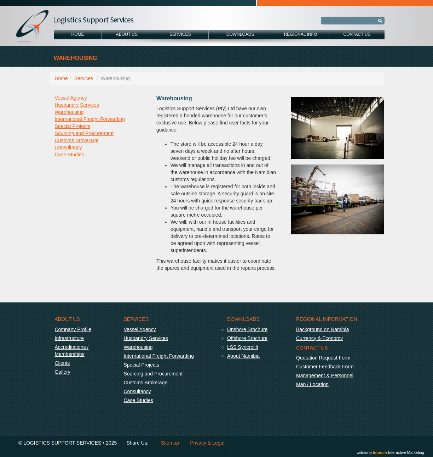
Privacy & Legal (207, 443)
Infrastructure (69, 338)
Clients (62, 363)
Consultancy (68, 147)
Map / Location (312, 384)
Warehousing (69, 112)
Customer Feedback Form (325, 366)
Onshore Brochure (247, 329)
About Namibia (243, 356)
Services (180, 34)
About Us (127, 34)
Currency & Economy (319, 338)
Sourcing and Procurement (84, 133)
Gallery (62, 372)
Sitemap (170, 443)
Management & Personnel (324, 375)
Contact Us (356, 34)
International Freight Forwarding (90, 119)
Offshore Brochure (247, 338)
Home (77, 34)
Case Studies (69, 154)
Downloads (240, 34)
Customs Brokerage (77, 140)
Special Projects (72, 126)
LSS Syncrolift (242, 347)
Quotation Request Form (323, 358)
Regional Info (300, 34)
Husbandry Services (77, 105)
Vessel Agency (71, 98)
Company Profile (73, 329)
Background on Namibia (322, 329)
